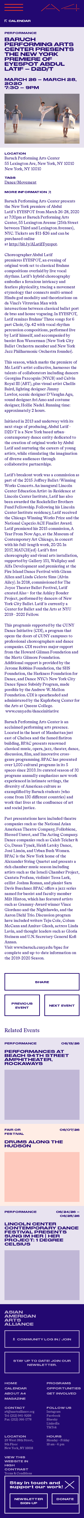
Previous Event (22, 1005)
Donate (65, 1499)
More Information (25, 192)
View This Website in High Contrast (16, 1463)
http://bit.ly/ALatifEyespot (33, 244)
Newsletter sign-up (28, 1501)
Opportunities (64, 1388)
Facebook (53, 1415)
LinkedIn (53, 1423)
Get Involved (61, 1393)
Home (10, 1383)
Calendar (20, 21)
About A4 (15, 1393)
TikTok (52, 1427)
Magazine (15, 1398)
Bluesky (52, 1419)
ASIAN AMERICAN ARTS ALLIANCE (20, 1318)
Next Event (62, 1005)
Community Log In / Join (42, 1339)
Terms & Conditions (18, 1473)
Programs (59, 1383)
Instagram (53, 1411)
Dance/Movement (20, 183)
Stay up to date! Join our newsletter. (42, 1363)
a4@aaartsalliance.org (19, 1411)
